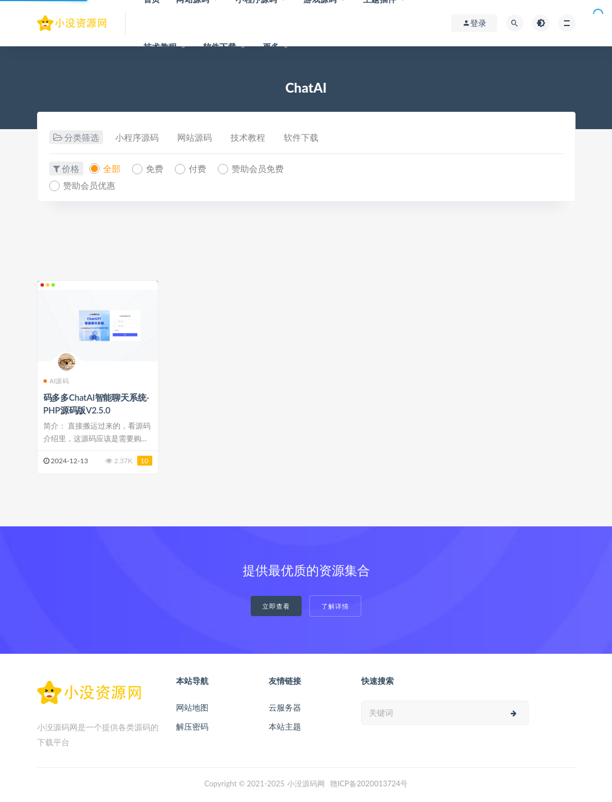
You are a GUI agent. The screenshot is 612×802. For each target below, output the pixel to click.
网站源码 (194, 137)
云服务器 (285, 707)
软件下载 (219, 47)
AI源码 (56, 380)
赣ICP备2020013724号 (369, 783)
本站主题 (285, 726)
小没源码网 (306, 783)
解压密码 (192, 726)
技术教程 (160, 47)
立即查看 (276, 606)
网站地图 (192, 707)
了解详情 (335, 606)
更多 (271, 47)
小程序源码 (137, 137)
